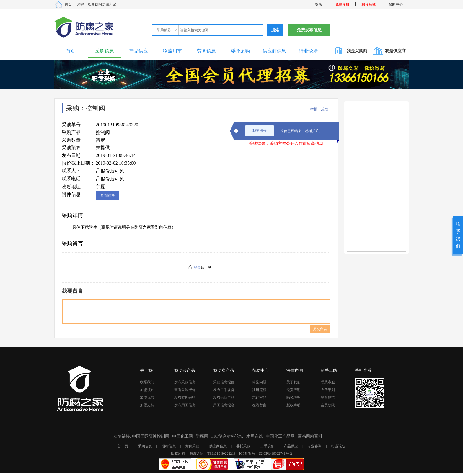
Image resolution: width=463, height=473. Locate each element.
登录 (318, 4)
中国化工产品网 (280, 436)
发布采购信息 (184, 382)
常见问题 (259, 382)
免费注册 (342, 4)
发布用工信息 (184, 405)
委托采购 (240, 50)
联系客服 (328, 382)
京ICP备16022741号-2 (275, 453)
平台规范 (328, 397)
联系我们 (147, 382)
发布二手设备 (223, 390)
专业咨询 (314, 446)
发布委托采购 (184, 397)
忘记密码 (259, 397)
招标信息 (169, 446)
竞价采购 (192, 446)
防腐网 (202, 436)
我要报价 (259, 131)
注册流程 (259, 390)
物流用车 (172, 50)
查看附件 (107, 195)
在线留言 (259, 405)
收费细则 (328, 390)
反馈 (324, 109)
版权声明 (293, 405)
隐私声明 (293, 397)
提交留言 (320, 329)
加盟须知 (147, 390)
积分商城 (368, 4)
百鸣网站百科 (310, 436)
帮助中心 (396, 4)
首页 (68, 4)
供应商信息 (274, 50)
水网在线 (254, 436)
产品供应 (138, 50)
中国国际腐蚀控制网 (150, 436)
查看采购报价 (184, 390)
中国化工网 (182, 436)
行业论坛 (308, 50)
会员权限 (328, 405)
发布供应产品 (223, 397)
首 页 (123, 446)
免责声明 (293, 390)
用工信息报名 (223, 405)
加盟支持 (147, 405)
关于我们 (293, 382)
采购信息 (104, 50)
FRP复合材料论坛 (227, 436)
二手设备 (267, 446)
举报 (313, 109)
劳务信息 (206, 50)
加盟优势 (147, 397)
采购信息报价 (223, 382)
